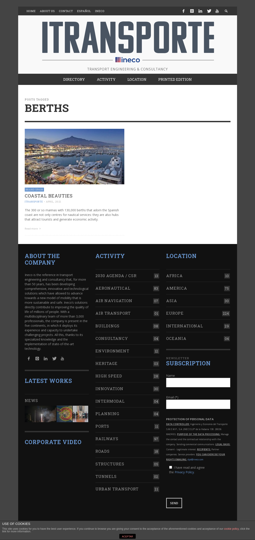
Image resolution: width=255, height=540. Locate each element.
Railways (106, 438)
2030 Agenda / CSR (116, 275)
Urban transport (117, 488)
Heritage (106, 362)
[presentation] (199, 485)
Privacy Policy (184, 471)
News (31, 399)
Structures (109, 463)
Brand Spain (34, 189)
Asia (171, 300)
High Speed (108, 375)
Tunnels (106, 475)
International (184, 325)
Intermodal (110, 400)
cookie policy (231, 528)
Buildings (107, 325)
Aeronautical (112, 287)
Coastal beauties (49, 196)
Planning (107, 413)
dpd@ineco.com (195, 458)
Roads (102, 450)
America (176, 287)
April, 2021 (53, 201)
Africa (174, 275)
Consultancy (111, 337)
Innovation (109, 387)
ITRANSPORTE (34, 201)
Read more (33, 228)
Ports (102, 425)
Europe (175, 312)
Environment (112, 350)
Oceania (176, 337)
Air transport (113, 312)
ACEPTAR (127, 536)
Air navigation (113, 300)
